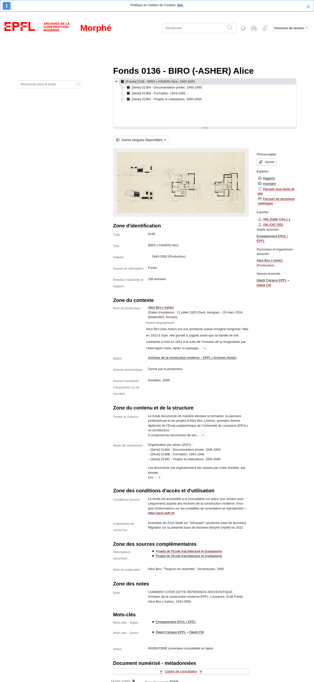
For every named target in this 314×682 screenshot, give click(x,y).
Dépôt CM (196, 632)
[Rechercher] (193, 28)
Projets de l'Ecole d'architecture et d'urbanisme (189, 551)
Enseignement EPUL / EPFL (176, 622)
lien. (180, 5)
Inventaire (267, 184)
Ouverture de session (289, 28)
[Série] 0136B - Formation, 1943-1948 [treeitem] (155, 93)
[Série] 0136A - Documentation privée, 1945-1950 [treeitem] (163, 87)
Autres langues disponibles (139, 140)
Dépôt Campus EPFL (171, 632)
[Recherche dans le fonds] (47, 84)
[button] (254, 28)
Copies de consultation (181, 671)
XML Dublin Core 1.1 (274, 219)
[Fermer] (308, 6)
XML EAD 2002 (270, 224)
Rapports (266, 178)
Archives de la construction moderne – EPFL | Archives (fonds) (192, 358)
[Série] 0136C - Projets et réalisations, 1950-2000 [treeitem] (163, 99)
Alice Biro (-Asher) (161, 307)
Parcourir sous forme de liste (276, 191)
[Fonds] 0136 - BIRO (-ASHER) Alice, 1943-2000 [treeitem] (157, 82)
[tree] (204, 103)
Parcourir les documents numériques (276, 201)
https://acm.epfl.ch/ (161, 513)
